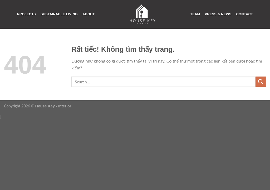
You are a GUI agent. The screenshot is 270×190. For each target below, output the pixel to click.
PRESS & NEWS (218, 14)
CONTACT (244, 14)
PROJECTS (26, 14)
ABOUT (88, 14)
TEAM (195, 14)
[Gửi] (261, 82)
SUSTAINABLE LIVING (59, 14)
